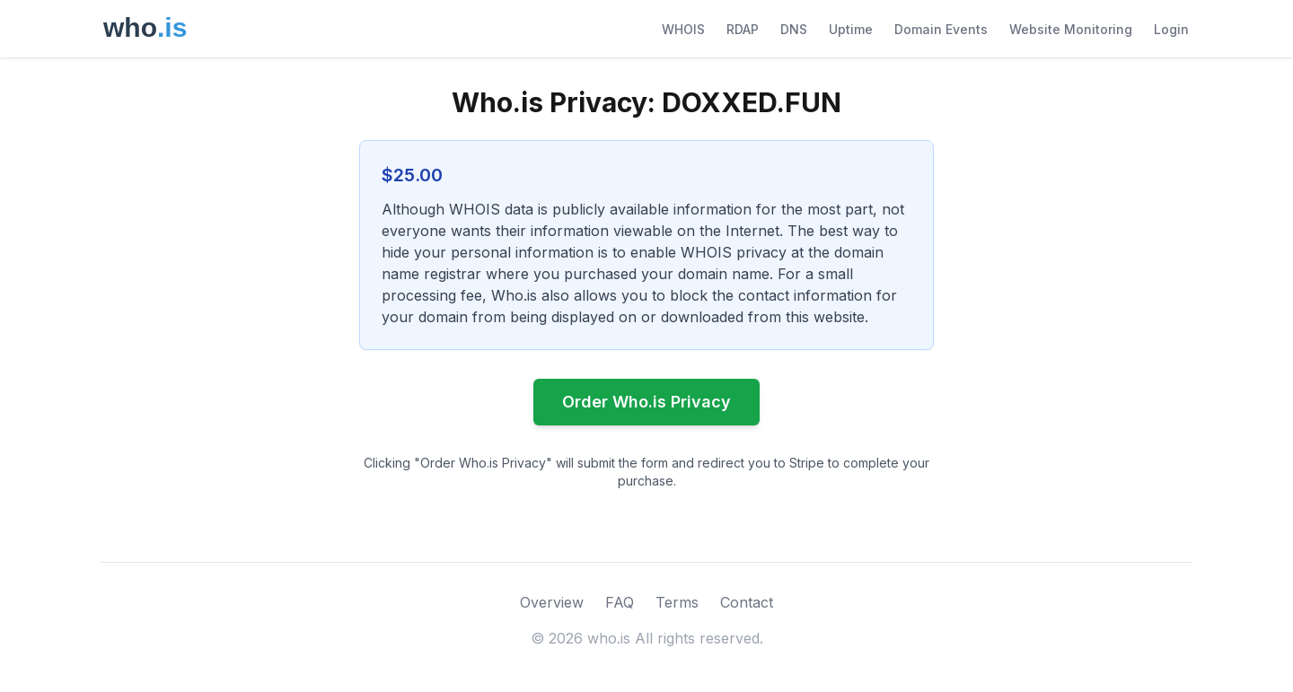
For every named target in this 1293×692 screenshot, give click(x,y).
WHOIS (683, 29)
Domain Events (941, 29)
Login (1171, 29)
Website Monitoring (1070, 29)
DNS (793, 29)
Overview (552, 602)
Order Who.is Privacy (646, 401)
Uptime (851, 29)
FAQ (619, 602)
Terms (677, 602)
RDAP (742, 29)
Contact (746, 602)
